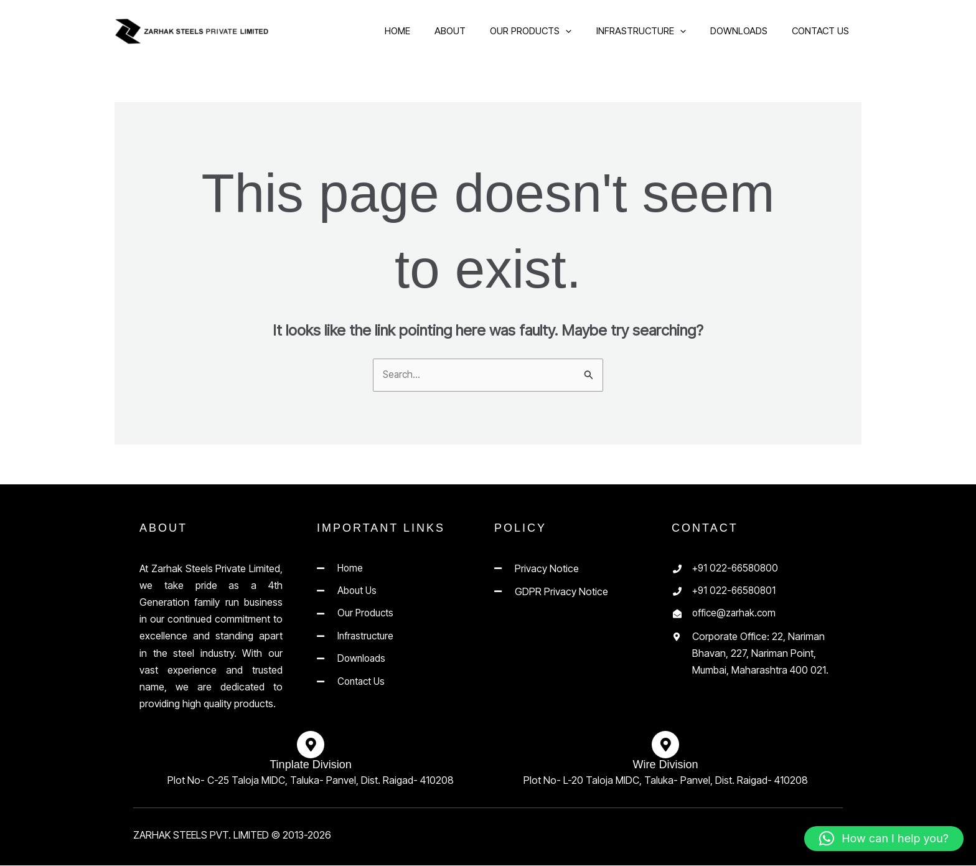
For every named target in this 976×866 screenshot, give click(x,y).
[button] (884, 838)
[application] (573, 31)
